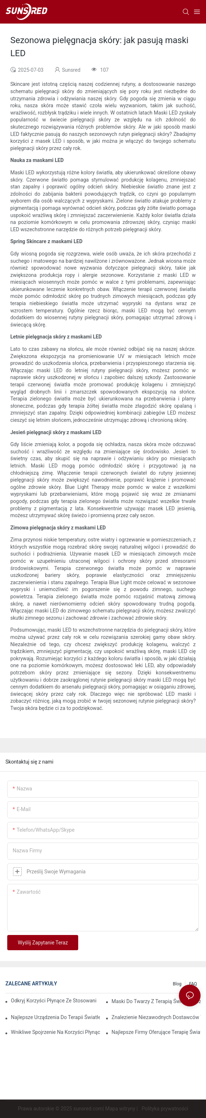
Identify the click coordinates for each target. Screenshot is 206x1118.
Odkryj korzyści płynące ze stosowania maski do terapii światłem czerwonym (54, 1000)
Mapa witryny (120, 1108)
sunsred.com (87, 1108)
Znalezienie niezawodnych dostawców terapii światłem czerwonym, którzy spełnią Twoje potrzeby (156, 1017)
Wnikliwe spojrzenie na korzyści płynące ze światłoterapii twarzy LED (55, 1032)
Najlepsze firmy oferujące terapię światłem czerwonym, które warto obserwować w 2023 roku (156, 1032)
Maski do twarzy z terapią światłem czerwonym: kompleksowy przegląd (156, 1001)
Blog (177, 983)
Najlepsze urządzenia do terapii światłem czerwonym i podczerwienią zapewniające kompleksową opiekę (55, 1017)
